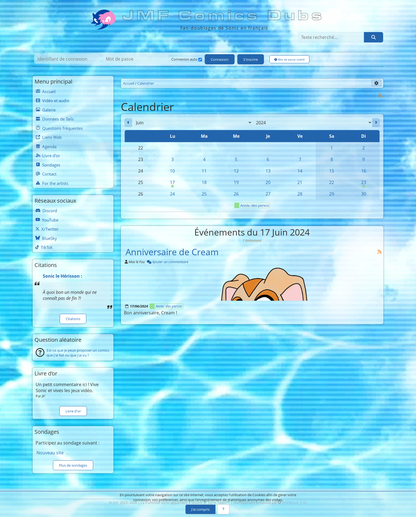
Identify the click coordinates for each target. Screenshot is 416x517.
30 (363, 194)
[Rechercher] (373, 37)
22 (331, 182)
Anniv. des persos (252, 205)
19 (236, 182)
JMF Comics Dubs (224, 15)
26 (236, 194)
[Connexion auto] (200, 59)
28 (299, 194)
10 (172, 171)
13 (268, 171)
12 (236, 171)
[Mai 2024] (128, 122)
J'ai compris (200, 509)
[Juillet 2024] (376, 122)
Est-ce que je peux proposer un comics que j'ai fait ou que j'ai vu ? (78, 353)
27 (268, 194)
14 (299, 171)
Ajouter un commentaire (167, 261)
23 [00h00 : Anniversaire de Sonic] (364, 183)
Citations (73, 318)
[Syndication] (380, 95)
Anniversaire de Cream (172, 252)
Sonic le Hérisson (61, 276)
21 (299, 182)
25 (204, 194)
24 (172, 194)
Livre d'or (73, 411)
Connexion (220, 59)
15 (331, 171)
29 (331, 194)
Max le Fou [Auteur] (137, 261)
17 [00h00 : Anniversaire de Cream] (172, 183)
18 (204, 182)
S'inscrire (250, 59)
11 (204, 171)
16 (363, 171)
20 (268, 182)
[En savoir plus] (223, 509)
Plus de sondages (73, 465)
